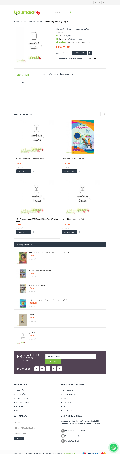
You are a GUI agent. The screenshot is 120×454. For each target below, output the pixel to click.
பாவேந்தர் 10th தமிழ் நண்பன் (73, 158)
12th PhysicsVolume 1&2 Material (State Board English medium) (37, 220)
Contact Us (66, 405)
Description (23, 75)
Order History (68, 389)
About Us (19, 385)
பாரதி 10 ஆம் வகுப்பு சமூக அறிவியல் (30, 158)
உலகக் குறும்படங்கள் (37, 285)
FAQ (63, 401)
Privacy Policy (21, 393)
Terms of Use (21, 389)
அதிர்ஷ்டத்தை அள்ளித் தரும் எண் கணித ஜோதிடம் (48, 300)
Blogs (17, 405)
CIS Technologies (69, 449)
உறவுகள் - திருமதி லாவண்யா (40, 270)
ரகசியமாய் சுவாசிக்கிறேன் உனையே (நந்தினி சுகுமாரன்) (50, 252)
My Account (67, 385)
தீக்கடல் (32, 332)
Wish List (66, 393)
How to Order (68, 397)
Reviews (20, 82)
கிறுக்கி (32, 314)
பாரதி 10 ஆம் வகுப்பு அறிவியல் (74, 219)
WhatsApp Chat (72, 436)
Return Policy (21, 401)
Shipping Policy (21, 397)
